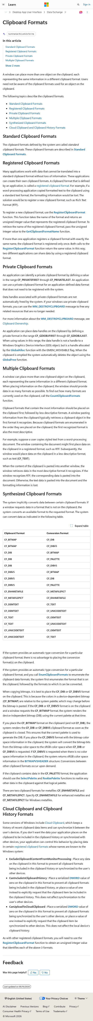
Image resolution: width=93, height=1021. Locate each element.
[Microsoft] (46, 4)
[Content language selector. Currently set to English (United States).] (18, 998)
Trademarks (59, 1011)
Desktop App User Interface (27, 12)
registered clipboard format (52, 185)
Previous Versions (29, 1006)
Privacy (73, 1006)
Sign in (86, 4)
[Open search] (78, 5)
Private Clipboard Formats (19, 55)
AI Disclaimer (9, 1006)
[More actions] (87, 12)
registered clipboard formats (31, 846)
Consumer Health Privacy (16, 1011)
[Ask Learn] (81, 12)
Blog (45, 1006)
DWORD (74, 878)
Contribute (59, 1006)
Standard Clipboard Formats (20, 46)
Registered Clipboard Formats (20, 51)
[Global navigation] (3, 5)
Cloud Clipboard (54, 822)
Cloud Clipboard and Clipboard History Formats (37, 127)
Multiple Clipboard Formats (19, 60)
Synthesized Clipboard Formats (27, 122)
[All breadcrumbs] (6, 12)
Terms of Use (42, 1011)
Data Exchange (55, 12)
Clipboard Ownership (15, 323)
